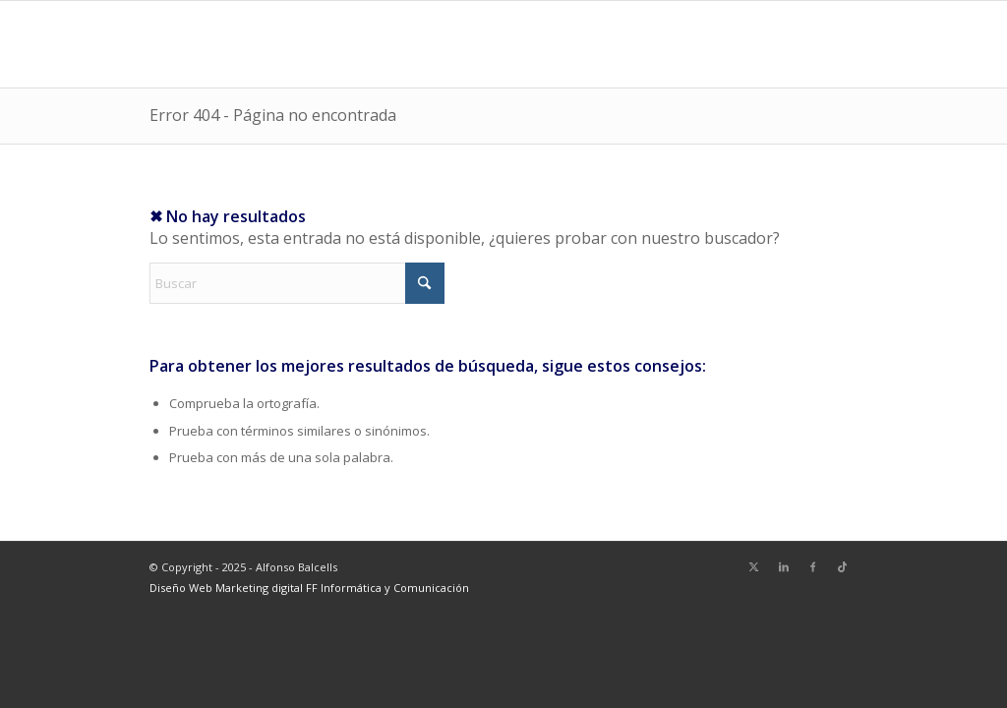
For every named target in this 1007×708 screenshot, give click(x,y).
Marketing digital (260, 587)
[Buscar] (296, 283)
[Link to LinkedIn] (784, 566)
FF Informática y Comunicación (387, 587)
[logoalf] (195, 44)
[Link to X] (754, 566)
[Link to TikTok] (843, 566)
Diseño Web (182, 587)
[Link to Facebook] (813, 566)
